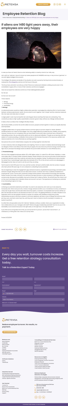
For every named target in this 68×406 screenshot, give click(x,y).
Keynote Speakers (39, 351)
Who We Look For (6, 352)
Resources (9, 17)
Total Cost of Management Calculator (44, 363)
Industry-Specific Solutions (8, 378)
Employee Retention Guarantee (10, 350)
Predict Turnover (39, 345)
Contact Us (5, 385)
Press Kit (4, 349)
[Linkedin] (20, 229)
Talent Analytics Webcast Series (42, 366)
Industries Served (7, 372)
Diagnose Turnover (39, 343)
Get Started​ (5, 383)
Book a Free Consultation (8, 387)
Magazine (13, 82)
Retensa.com (6, 339)
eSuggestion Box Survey (40, 349)
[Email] (24, 229)
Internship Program (7, 354)
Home (4, 17)
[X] (16, 229)
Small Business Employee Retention (10, 373)
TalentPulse (5, 362)
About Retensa (6, 341)
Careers (4, 347)
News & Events (5, 344)
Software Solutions (8, 359)
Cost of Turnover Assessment (42, 365)
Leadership (5, 343)
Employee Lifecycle (39, 362)
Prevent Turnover (39, 346)
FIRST (3, 310)
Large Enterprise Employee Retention (11, 376)
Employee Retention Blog (19, 17)
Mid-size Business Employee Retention (11, 375)
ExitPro (3, 361)
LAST (35, 310)
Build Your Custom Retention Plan (43, 342)
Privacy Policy (5, 391)
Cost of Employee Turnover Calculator (44, 360)
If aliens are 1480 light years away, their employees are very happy (42, 17)
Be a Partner (5, 346)
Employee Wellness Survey (41, 348)
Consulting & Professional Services (45, 340)
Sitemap (4, 390)
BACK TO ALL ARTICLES (61, 229)
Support (4, 393)
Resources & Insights (41, 357)
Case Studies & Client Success (42, 368)
